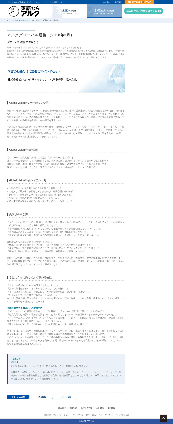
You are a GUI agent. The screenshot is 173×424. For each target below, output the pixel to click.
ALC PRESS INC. (106, 415)
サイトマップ (78, 415)
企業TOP (73, 408)
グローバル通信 (18, 397)
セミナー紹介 (66, 397)
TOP (9, 20)
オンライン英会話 (122, 415)
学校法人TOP (20, 20)
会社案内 (106, 2)
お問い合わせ (91, 415)
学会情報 (42, 397)
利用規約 (47, 415)
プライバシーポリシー (62, 415)
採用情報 (118, 2)
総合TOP (62, 408)
